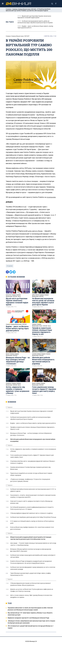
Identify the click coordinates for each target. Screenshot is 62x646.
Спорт (40, 325)
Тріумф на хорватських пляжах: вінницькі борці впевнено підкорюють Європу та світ (42, 331)
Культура (8, 294)
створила (31, 218)
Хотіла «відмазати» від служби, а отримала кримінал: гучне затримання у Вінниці (17, 390)
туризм (10, 266)
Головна (8, 9)
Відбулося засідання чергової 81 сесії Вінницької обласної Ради (28, 618)
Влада (37, 294)
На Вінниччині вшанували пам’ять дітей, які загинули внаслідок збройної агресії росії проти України (43, 301)
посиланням (51, 197)
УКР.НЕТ (33, 9)
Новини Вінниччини (24, 9)
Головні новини (36, 353)
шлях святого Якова (35, 231)
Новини (14, 9)
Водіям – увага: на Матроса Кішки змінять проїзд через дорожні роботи (17, 328)
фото (19, 296)
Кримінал (8, 383)
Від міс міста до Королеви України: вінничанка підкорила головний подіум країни (17, 301)
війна (33, 294)
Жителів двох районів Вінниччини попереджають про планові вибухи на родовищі (43, 360)
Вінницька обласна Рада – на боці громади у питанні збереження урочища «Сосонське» (18, 360)
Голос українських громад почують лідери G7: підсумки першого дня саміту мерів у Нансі (44, 390)
